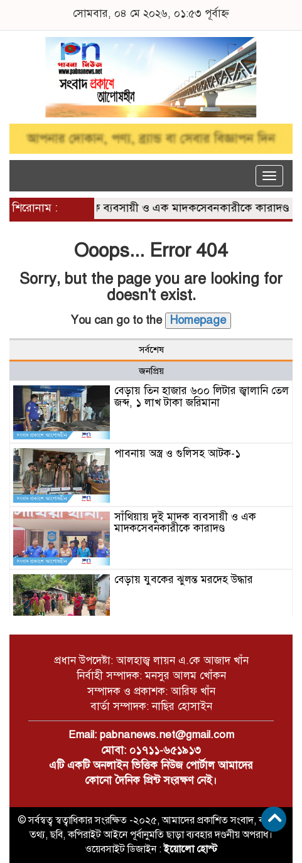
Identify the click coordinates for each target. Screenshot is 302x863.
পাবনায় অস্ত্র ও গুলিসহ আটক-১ (177, 453)
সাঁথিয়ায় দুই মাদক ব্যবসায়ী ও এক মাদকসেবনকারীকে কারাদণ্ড (158, 208)
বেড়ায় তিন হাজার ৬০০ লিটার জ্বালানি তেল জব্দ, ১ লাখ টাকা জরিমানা (201, 396)
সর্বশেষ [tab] (151, 349)
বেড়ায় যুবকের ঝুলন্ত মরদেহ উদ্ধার (183, 579)
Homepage (198, 320)
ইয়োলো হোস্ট (190, 849)
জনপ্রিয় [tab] (151, 371)
